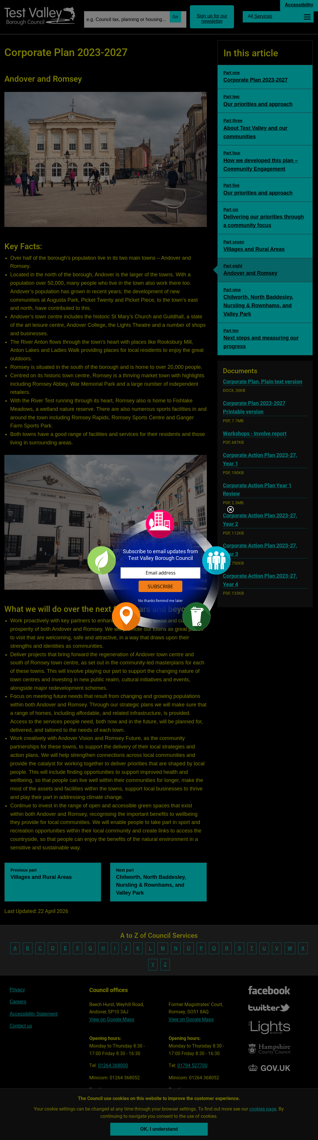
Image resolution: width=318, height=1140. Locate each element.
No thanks (146, 600)
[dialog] (159, 570)
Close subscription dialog (230, 510)
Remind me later (169, 600)
